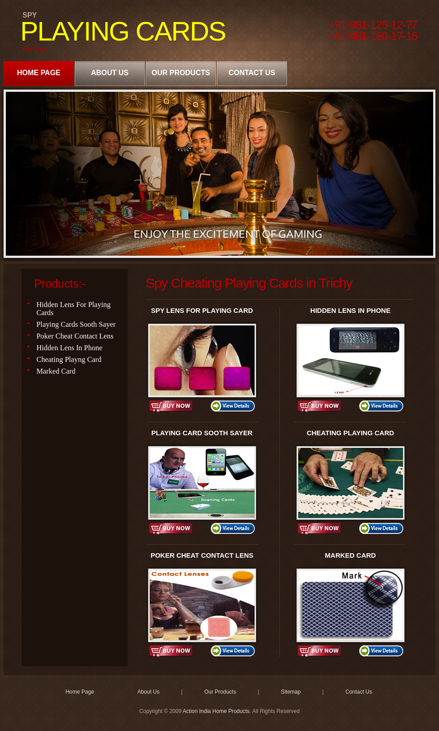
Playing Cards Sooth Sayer (76, 324)
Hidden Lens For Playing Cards (73, 308)
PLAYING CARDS (122, 31)
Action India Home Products (216, 711)
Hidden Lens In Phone (69, 347)
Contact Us (251, 73)
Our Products (181, 73)
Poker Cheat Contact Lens (74, 336)
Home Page (39, 73)
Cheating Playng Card (69, 359)
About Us (110, 73)
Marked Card (56, 371)
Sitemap (290, 692)
